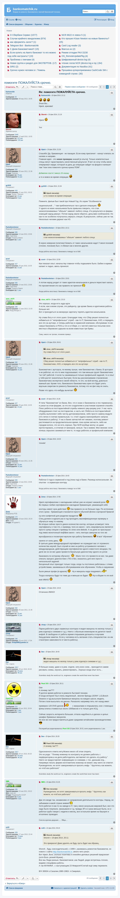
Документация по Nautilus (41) (77, 66)
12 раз (19, 267)
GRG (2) (14, 66)
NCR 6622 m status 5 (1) (74, 35)
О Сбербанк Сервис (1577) (23, 35)
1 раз (19, 240)
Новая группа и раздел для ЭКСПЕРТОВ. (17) (33, 63)
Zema (8, 512)
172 (16, 517)
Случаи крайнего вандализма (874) (28, 38)
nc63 (7, 827)
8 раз (19, 198)
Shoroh (8, 129)
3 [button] (110, 87)
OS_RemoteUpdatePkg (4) (75, 56)
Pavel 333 (9, 698)
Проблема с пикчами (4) (22, 59)
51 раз (20, 177)
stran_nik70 (10, 299)
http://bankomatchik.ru (62, 851)
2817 (16, 667)
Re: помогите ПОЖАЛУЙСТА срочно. (62, 92)
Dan (7, 662)
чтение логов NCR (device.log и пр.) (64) (82, 63)
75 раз (19, 175)
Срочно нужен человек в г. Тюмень (27, 70)
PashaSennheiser (12, 227)
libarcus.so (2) (68, 49)
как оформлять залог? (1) (23, 42)
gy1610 (8, 185)
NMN (7, 781)
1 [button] (103, 87)
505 (16, 232)
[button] (100, 87)
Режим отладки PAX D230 (75, 52)
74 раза (20, 836)
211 (16, 706)
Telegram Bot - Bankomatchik (24, 45)
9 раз (19, 797)
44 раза (20, 671)
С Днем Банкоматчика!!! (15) (24, 49)
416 (16, 190)
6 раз (19, 798)
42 (16, 97)
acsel (8, 259)
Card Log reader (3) (71, 45)
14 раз (19, 196)
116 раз (20, 140)
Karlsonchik (10, 92)
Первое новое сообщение (75, 87)
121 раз (20, 138)
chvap (8, 633)
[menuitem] (18, 20)
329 (16, 832)
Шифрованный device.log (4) (76, 59)
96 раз (20, 673)
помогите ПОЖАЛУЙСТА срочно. (27, 82)
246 (16, 639)
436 (16, 789)
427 (16, 264)
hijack (8, 164)
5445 (16, 135)
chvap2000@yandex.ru (20, 642)
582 (16, 169)
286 (16, 307)
